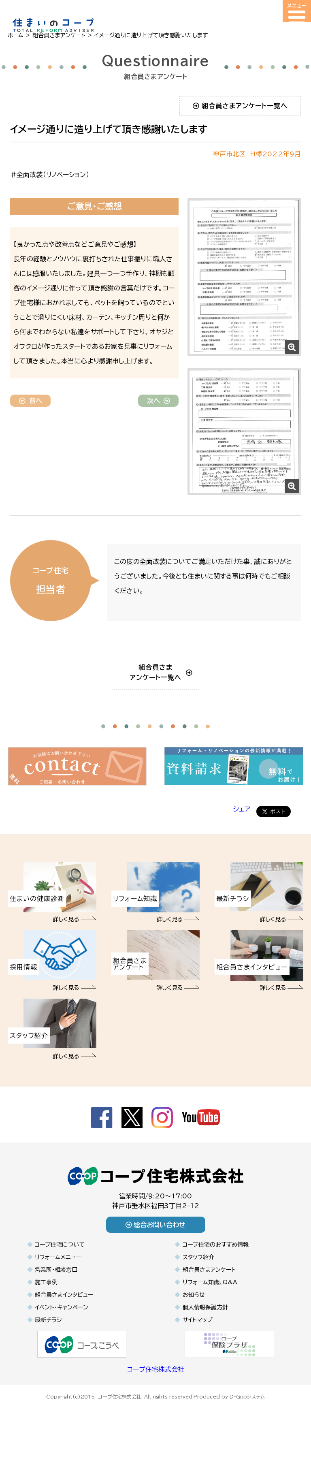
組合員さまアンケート (209, 1309)
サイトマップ (198, 1359)
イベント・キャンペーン (61, 1346)
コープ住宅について (60, 1284)
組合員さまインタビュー (64, 1334)
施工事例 (46, 1321)
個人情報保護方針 (205, 1346)
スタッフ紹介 (198, 1296)
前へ (30, 400)
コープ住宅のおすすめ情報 (216, 1284)
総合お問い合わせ (156, 1264)
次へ (158, 400)
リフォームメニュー (58, 1296)
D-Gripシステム (247, 1434)
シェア (241, 848)
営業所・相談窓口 (56, 1309)
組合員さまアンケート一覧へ (240, 105)
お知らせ (194, 1334)
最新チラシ (48, 1359)
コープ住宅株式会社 (155, 1408)
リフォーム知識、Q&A (210, 1321)
